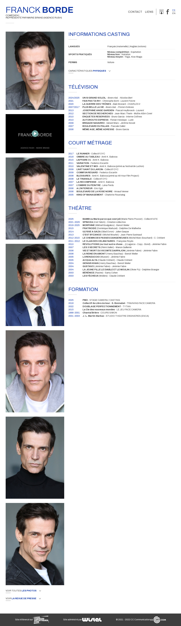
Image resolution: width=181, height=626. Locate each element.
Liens (149, 11)
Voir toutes (23, 591)
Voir (23, 598)
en (173, 13)
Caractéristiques (89, 71)
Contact (135, 11)
